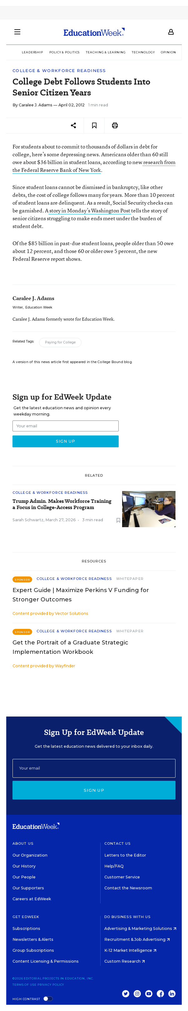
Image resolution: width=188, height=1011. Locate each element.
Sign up (94, 790)
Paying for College (60, 342)
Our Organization (29, 855)
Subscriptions (26, 928)
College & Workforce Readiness (59, 70)
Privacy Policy (50, 984)
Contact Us (117, 843)
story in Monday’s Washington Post (89, 210)
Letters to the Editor (125, 855)
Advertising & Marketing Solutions (140, 928)
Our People (24, 877)
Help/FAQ (114, 866)
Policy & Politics (64, 52)
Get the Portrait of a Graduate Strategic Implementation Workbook (70, 647)
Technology (143, 52)
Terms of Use (24, 984)
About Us (22, 843)
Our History (24, 866)
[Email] (94, 768)
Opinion (168, 52)
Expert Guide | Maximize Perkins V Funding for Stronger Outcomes (80, 595)
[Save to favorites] (94, 125)
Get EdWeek (25, 917)
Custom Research (124, 961)
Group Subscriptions (33, 950)
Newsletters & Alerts (32, 939)
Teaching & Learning (106, 52)
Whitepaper (130, 578)
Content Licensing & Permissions (45, 961)
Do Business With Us (127, 917)
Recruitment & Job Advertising (137, 939)
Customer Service (122, 877)
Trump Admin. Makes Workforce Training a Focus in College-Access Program (61, 504)
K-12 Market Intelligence (130, 950)
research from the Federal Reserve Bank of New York (94, 165)
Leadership (32, 52)
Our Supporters (28, 888)
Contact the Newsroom (128, 888)
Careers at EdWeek (31, 899)
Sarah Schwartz (27, 520)
